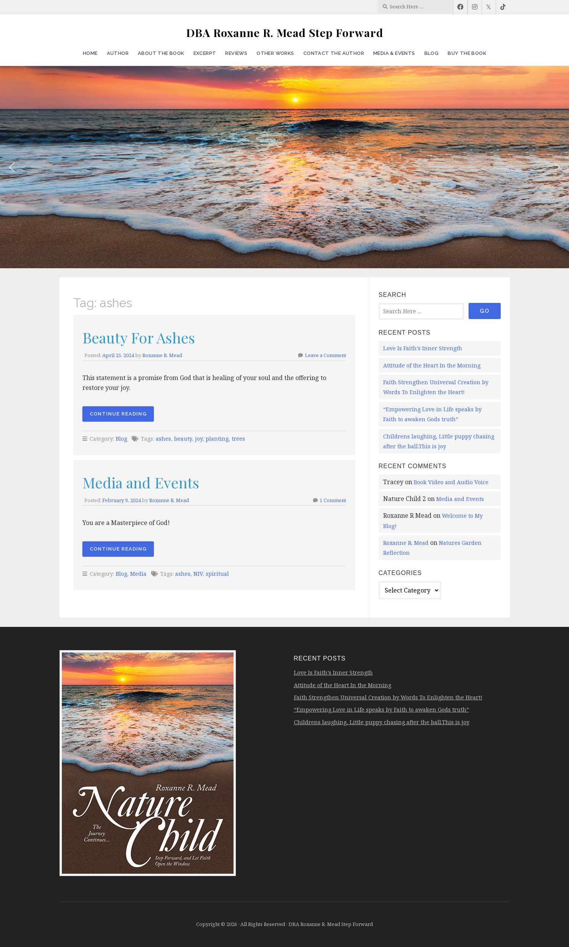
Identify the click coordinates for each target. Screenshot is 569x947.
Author (118, 53)
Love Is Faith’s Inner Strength (422, 348)
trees (238, 438)
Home (90, 53)
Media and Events (140, 482)
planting (217, 438)
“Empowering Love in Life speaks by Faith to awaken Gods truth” (381, 709)
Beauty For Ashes (138, 337)
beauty (183, 438)
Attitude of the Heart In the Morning (431, 365)
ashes (163, 438)
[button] (12, 167)
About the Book (161, 53)
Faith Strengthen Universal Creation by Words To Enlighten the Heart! (388, 697)
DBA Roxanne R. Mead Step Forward (284, 32)
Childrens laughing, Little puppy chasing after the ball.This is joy (381, 722)
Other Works (275, 53)
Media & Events (394, 53)
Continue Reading (118, 414)
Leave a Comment (325, 355)
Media (138, 573)
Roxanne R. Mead (162, 355)
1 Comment (333, 500)
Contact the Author (333, 53)
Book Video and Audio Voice (451, 482)
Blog (431, 53)
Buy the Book (467, 53)
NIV (198, 573)
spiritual (217, 573)
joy (199, 438)
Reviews (236, 53)
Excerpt (204, 53)
